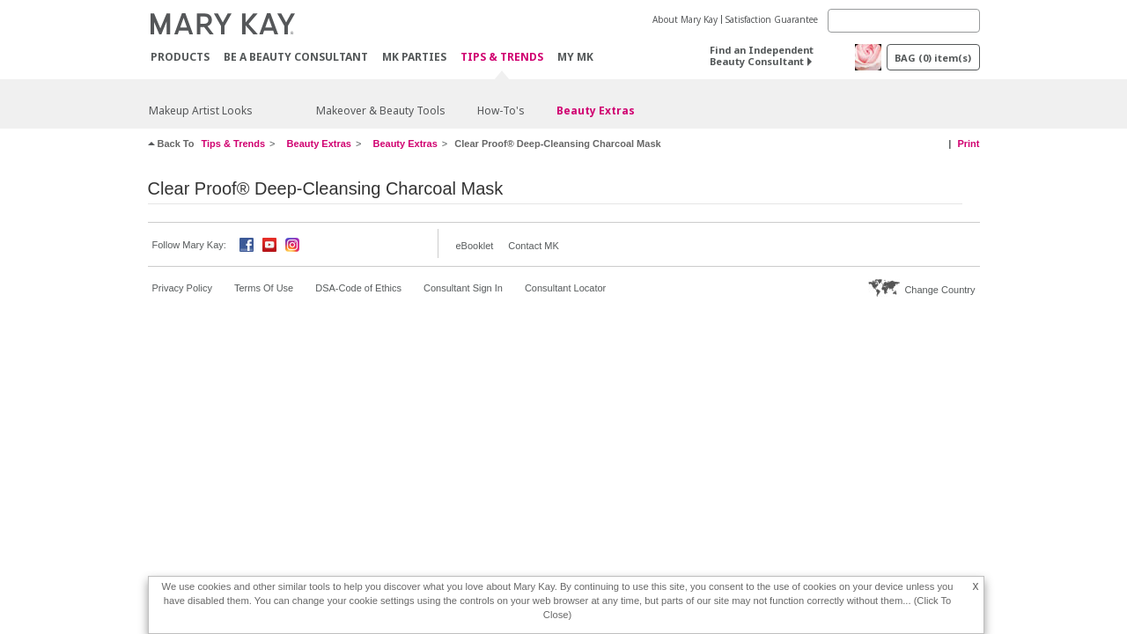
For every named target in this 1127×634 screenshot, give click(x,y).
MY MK (575, 57)
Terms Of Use (263, 288)
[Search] (904, 21)
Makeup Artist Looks (201, 110)
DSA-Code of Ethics (358, 288)
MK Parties (414, 57)
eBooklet (475, 245)
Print (968, 143)
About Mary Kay (685, 19)
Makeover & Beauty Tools (381, 110)
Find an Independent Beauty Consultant (762, 55)
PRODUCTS (180, 57)
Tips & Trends (501, 57)
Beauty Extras (595, 110)
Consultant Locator (565, 288)
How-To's (501, 110)
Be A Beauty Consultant (296, 57)
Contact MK (533, 245)
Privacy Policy (182, 288)
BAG (933, 57)
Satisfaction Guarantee (772, 19)
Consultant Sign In (463, 288)
